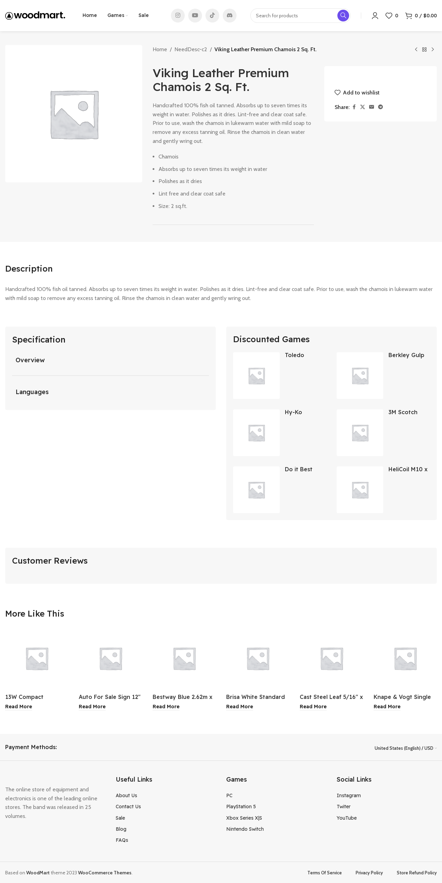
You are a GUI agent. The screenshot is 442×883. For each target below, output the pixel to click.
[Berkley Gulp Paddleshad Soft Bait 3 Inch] (360, 375)
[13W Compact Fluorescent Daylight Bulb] (36, 658)
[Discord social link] (230, 15)
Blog (121, 829)
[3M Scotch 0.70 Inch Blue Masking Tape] (360, 432)
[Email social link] (371, 107)
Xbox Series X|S (244, 817)
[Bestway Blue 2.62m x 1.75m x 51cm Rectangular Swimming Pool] (184, 658)
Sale (120, 817)
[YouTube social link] (195, 15)
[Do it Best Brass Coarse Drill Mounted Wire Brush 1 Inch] (256, 489)
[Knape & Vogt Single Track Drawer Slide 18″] (405, 658)
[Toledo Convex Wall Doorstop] (256, 375)
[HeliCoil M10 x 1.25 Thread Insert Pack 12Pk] (360, 489)
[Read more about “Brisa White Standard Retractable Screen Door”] (239, 707)
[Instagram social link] (178, 15)
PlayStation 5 (241, 806)
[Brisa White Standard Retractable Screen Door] (257, 658)
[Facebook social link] (354, 107)
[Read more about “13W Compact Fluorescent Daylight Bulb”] (18, 707)
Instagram (349, 795)
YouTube (347, 817)
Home (160, 49)
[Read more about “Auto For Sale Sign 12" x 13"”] (92, 707)
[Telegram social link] (380, 107)
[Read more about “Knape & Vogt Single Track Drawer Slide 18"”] (387, 707)
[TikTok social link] (212, 15)
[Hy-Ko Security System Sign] (256, 432)
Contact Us (128, 806)
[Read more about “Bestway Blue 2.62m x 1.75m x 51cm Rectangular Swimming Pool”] (166, 707)
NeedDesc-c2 (190, 49)
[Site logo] (35, 15)
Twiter (343, 806)
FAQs (122, 840)
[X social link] (362, 107)
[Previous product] (416, 50)
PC (229, 795)
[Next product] (433, 50)
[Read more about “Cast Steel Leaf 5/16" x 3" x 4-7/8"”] (313, 707)
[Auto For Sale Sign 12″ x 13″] (110, 658)
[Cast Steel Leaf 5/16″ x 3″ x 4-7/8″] (331, 658)
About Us (126, 795)
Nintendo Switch (245, 829)
